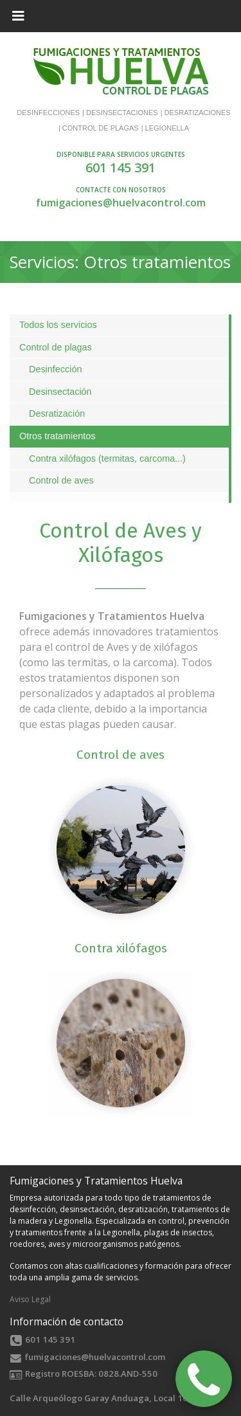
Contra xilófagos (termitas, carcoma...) (107, 458)
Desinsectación (60, 391)
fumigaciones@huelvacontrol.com (121, 202)
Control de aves (61, 480)
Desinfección (55, 369)
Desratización (57, 413)
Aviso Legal (30, 1299)
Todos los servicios (58, 325)
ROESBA (78, 1373)
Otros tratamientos (57, 436)
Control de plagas (55, 347)
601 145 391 (120, 167)
